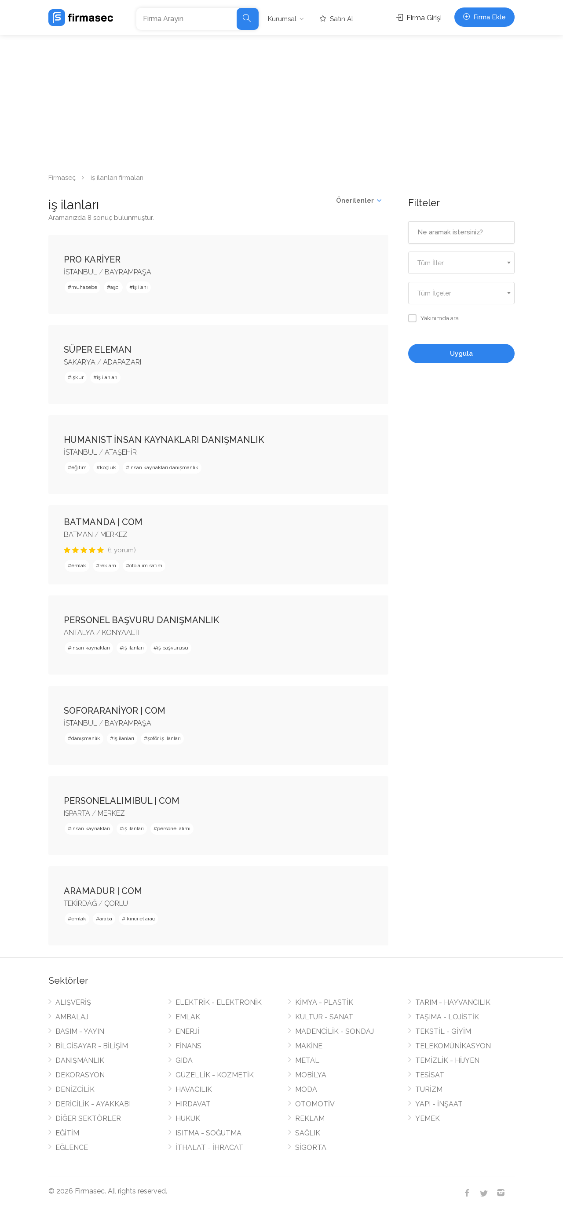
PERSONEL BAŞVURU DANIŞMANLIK (141, 620)
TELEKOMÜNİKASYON (453, 1046)
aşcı (115, 287)
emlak (78, 565)
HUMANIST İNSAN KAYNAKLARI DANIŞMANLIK (164, 439)
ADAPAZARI (122, 362)
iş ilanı (140, 287)
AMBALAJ (71, 1017)
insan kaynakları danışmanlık (163, 467)
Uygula (461, 354)
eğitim (79, 467)
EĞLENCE (71, 1147)
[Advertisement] (281, 101)
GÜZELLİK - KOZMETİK (214, 1075)
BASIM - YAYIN (79, 1031)
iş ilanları (107, 377)
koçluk (108, 467)
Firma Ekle (484, 17)
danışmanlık (85, 738)
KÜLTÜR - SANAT (324, 1017)
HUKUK (187, 1118)
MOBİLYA (310, 1075)
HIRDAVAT (193, 1104)
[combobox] (461, 263)
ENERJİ (187, 1031)
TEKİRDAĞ (80, 903)
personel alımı (173, 828)
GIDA (184, 1060)
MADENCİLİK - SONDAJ (334, 1031)
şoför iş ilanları (164, 738)
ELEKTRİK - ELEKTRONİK (218, 1002)
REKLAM (310, 1118)
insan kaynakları (90, 648)
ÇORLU (116, 903)
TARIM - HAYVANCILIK (452, 1002)
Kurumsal (282, 19)
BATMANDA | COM (103, 522)
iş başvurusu (172, 648)
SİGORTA (310, 1147)
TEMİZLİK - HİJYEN (447, 1060)
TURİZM (428, 1089)
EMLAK (187, 1017)
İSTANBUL (80, 272)
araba (105, 919)
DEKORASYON (80, 1075)
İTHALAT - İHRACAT (209, 1147)
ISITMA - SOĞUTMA (208, 1133)
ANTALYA (79, 632)
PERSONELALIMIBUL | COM (121, 800)
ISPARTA (77, 813)
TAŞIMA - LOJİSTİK (447, 1017)
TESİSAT (429, 1075)
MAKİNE (308, 1046)
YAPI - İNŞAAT (439, 1104)
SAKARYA (79, 362)
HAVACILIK (193, 1089)
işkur (77, 377)
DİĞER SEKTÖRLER (88, 1118)
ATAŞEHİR (121, 452)
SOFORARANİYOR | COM (114, 710)
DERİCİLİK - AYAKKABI (93, 1104)
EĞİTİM (67, 1133)
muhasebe (84, 287)
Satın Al (336, 19)
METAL (307, 1060)
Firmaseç (62, 178)
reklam (107, 565)
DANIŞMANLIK (79, 1060)
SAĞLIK (307, 1133)
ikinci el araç (140, 919)
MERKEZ (114, 534)
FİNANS (188, 1046)
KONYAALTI (120, 632)
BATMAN (78, 534)
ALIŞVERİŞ (73, 1002)
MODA (306, 1089)
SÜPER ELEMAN (98, 349)
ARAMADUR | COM (103, 891)
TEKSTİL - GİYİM (443, 1031)
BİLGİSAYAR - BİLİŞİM (91, 1046)
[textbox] (462, 263)
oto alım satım (145, 565)
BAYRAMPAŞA (128, 272)
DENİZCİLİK (75, 1089)
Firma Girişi (419, 18)
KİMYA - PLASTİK (324, 1002)
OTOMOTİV (315, 1104)
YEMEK (427, 1118)
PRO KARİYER (92, 259)
